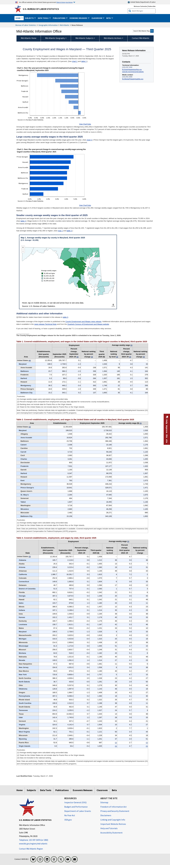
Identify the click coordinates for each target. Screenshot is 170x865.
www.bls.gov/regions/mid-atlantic (133, 71)
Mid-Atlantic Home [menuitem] (28, 38)
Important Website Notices (113, 824)
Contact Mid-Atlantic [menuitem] (140, 38)
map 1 (60, 231)
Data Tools (45, 790)
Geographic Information (48, 25)
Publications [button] (59, 18)
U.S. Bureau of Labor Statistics (41, 9)
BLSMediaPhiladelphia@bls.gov (132, 79)
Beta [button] (108, 18)
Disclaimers (105, 815)
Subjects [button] (29, 18)
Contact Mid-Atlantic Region (31, 848)
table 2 (23, 221)
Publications (62, 790)
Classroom (102, 790)
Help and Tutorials (109, 828)
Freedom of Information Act (113, 806)
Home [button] (18, 18)
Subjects (31, 790)
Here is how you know (64, 2)
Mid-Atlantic (64, 25)
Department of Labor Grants (77, 811)
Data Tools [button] (43, 18)
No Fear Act (69, 815)
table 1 (83, 61)
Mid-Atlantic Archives (112, 38)
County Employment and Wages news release (83, 321)
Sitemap (104, 802)
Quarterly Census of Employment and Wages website (88, 324)
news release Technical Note (45, 324)
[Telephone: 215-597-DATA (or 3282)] (39, 840)
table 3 (65, 317)
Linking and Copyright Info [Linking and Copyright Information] (112, 819)
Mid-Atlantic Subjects (84, 38)
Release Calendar (140, 6)
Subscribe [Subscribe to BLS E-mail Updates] (152, 6)
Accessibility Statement (111, 832)
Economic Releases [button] (79, 18)
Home (19, 790)
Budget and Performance (76, 806)
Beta (114, 790)
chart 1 (74, 61)
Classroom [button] (97, 18)
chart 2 (89, 140)
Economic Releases (82, 790)
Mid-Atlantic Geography (55, 38)
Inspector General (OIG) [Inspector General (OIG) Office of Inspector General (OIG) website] (75, 802)
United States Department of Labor (142, 2)
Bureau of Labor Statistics (26, 25)
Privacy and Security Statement (114, 811)
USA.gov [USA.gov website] (68, 819)
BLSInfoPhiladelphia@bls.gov (132, 69)
